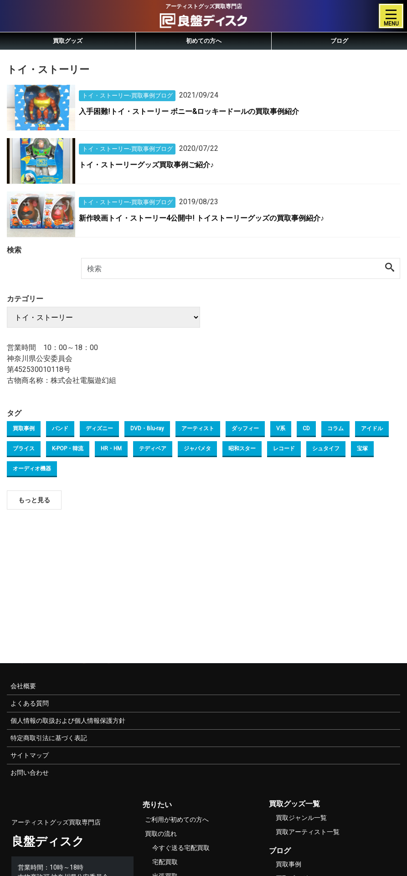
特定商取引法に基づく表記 (48, 738)
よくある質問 (29, 703)
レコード (284, 448)
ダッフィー (245, 428)
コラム (335, 428)
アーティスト (197, 428)
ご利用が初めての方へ (177, 819)
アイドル (372, 428)
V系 (280, 428)
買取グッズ (67, 40)
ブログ (339, 40)
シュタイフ (326, 448)
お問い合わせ (29, 772)
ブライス (24, 448)
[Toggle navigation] (391, 16)
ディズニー (99, 428)
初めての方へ (204, 40)
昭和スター (242, 448)
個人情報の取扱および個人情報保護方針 (67, 720)
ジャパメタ (197, 448)
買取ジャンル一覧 (301, 817)
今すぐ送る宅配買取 (181, 847)
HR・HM (111, 448)
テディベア (152, 448)
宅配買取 (165, 862)
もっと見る (34, 500)
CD (306, 428)
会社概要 (23, 686)
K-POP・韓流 (67, 448)
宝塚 (362, 448)
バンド (60, 428)
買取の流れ (161, 833)
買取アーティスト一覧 (308, 831)
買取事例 (24, 428)
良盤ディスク (47, 841)
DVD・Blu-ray (147, 428)
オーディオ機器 (32, 468)
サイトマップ (29, 755)
